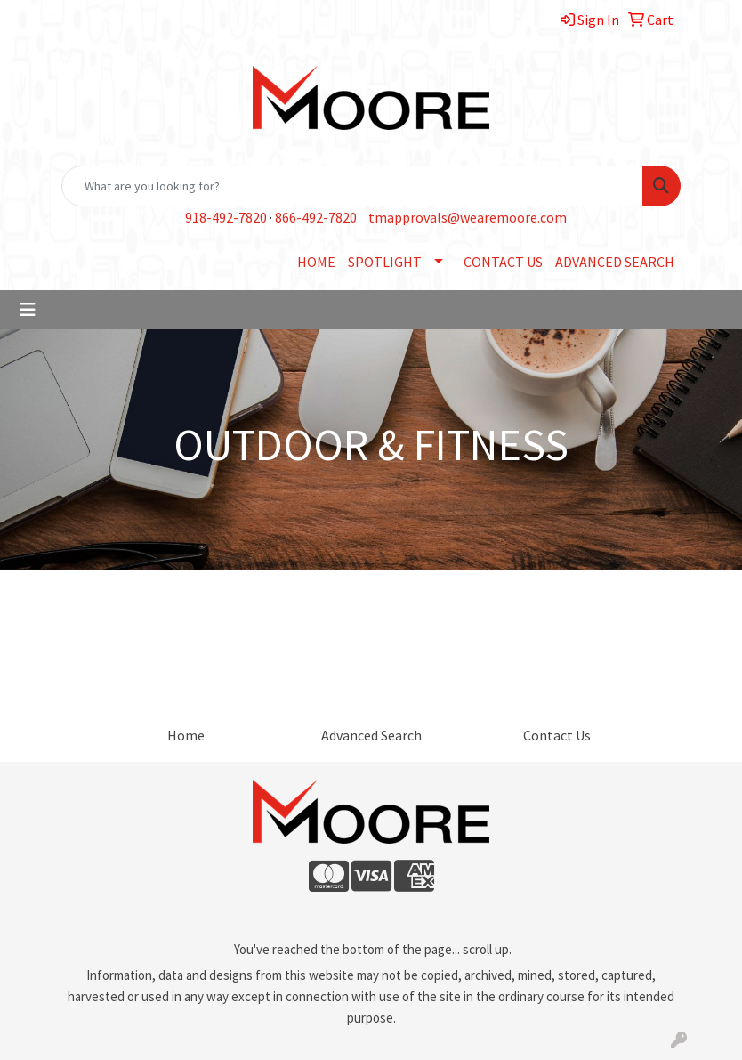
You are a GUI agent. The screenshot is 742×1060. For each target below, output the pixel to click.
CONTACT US (503, 262)
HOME (316, 262)
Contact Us (557, 735)
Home (186, 735)
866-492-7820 (316, 217)
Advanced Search (371, 735)
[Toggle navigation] (27, 309)
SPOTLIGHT (385, 262)
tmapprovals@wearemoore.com (467, 217)
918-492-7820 (226, 217)
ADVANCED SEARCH (614, 262)
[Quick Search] (352, 186)
